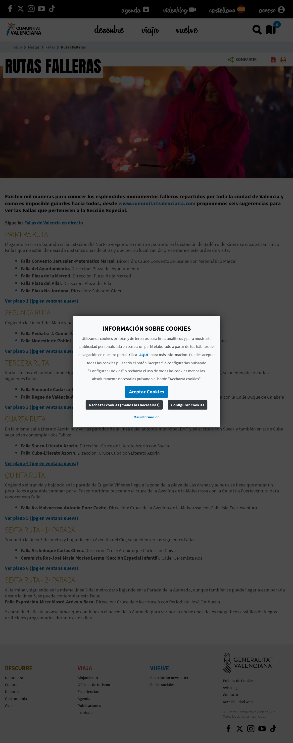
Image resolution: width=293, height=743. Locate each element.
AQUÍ (143, 354)
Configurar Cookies (187, 404)
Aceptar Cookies (146, 391)
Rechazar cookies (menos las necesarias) (124, 404)
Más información (146, 417)
